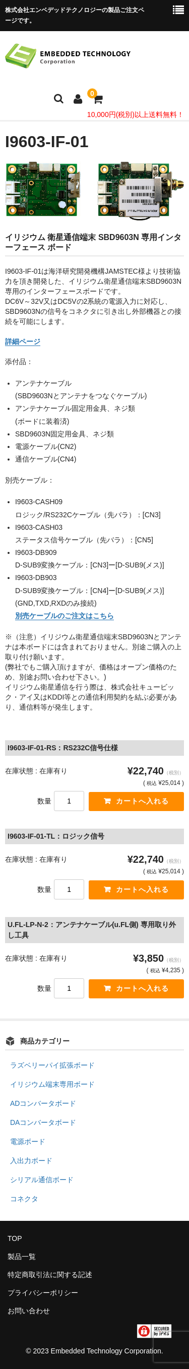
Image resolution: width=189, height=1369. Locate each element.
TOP (15, 1238)
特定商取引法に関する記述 (50, 1275)
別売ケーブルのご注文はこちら (64, 616)
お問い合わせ (29, 1311)
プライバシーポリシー (43, 1293)
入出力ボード (31, 1161)
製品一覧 (22, 1256)
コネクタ (24, 1199)
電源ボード (27, 1141)
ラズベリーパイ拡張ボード (52, 1065)
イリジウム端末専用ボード (52, 1084)
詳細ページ (22, 341)
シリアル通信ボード (42, 1180)
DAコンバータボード (43, 1122)
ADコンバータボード (43, 1103)
